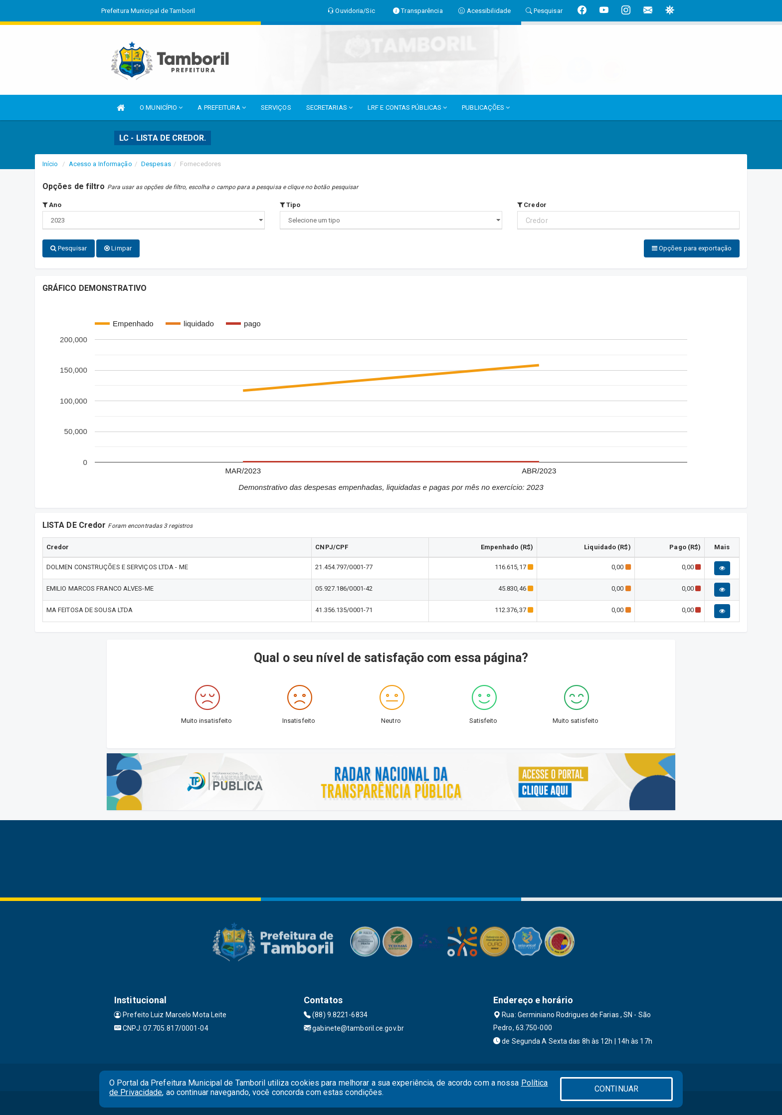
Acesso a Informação (100, 164)
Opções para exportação (692, 248)
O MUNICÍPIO (161, 107)
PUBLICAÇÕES (486, 107)
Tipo (290, 205)
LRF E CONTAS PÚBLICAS (407, 107)
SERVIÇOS (276, 107)
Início (50, 164)
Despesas (156, 164)
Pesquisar (68, 248)
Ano (52, 205)
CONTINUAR (616, 1089)
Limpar (118, 248)
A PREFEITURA (221, 107)
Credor (532, 205)
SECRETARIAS (329, 107)
